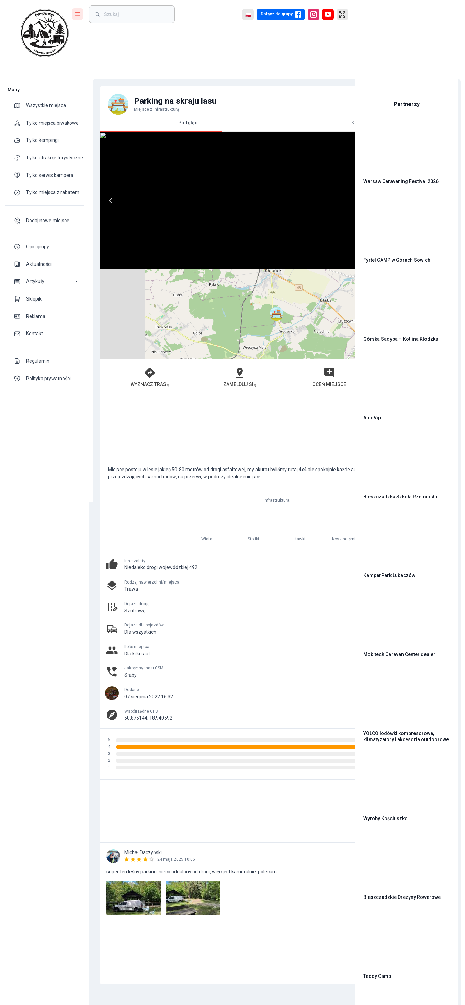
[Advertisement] (218, 337)
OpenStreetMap (302, 266)
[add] (326, 858)
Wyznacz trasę (132, 287)
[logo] (45, 33)
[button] (44, 281)
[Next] (208, 200)
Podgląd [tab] (157, 125)
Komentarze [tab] (280, 122)
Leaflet (271, 266)
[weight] (136, 14)
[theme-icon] (20, 105)
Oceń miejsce (253, 287)
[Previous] (107, 200)
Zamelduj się (192, 287)
